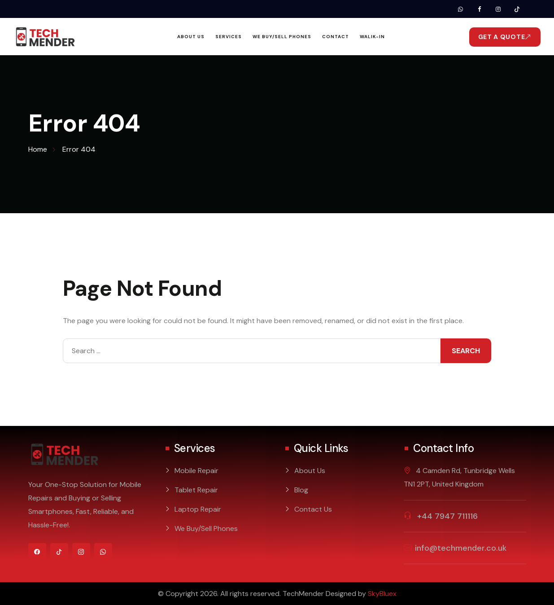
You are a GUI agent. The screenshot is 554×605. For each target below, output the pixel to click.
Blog (301, 490)
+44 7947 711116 (446, 516)
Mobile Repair (196, 470)
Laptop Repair (197, 509)
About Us (191, 36)
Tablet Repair (196, 490)
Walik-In (372, 36)
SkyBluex (382, 593)
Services (228, 36)
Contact (335, 36)
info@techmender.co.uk (460, 548)
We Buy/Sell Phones (282, 36)
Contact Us (313, 509)
